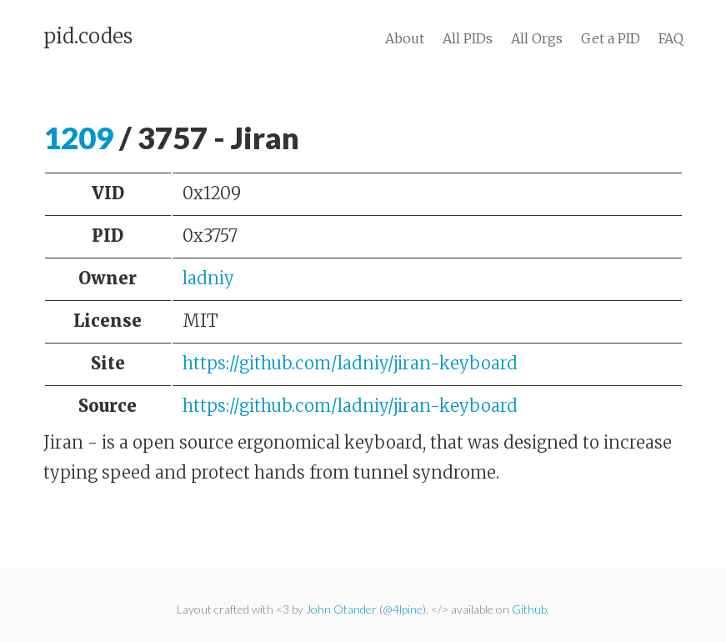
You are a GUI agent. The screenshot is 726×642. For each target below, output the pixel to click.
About (404, 38)
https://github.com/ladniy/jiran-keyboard (350, 363)
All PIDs (468, 38)
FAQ (670, 38)
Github (529, 609)
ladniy (208, 278)
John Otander (341, 609)
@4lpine (403, 609)
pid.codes (88, 37)
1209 (78, 137)
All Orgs (537, 38)
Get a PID (610, 38)
